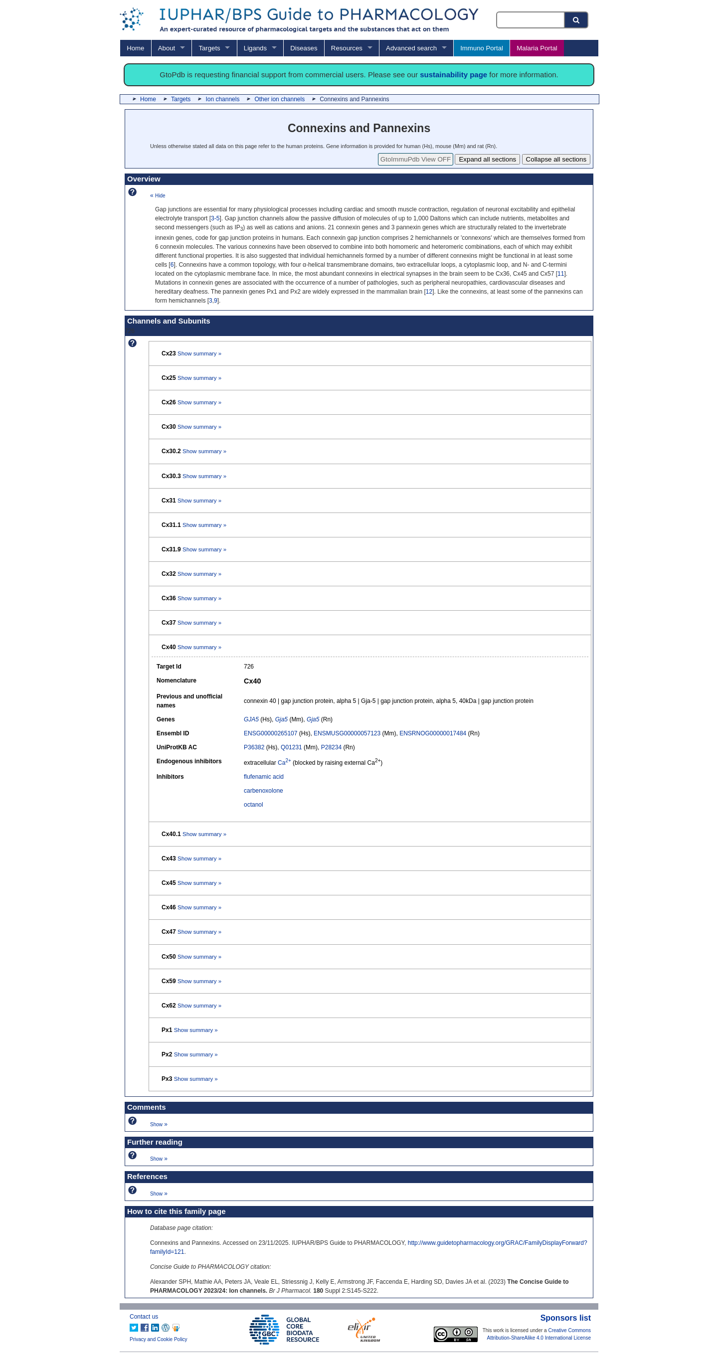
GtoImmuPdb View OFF (415, 159)
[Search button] (577, 19)
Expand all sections (487, 159)
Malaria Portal (537, 48)
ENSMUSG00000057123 (347, 733)
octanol (253, 804)
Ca (284, 762)
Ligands (255, 48)
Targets (209, 48)
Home (135, 48)
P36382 (254, 747)
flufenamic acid (264, 776)
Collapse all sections (556, 159)
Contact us (144, 1316)
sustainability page (453, 74)
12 (429, 291)
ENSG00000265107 (270, 733)
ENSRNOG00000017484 (432, 733)
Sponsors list (565, 1318)
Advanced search (411, 48)
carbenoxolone (263, 790)
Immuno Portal (481, 48)
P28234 (331, 747)
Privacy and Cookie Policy (158, 1339)
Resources (346, 48)
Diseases (303, 48)
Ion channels (222, 99)
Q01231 (291, 747)
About (166, 48)
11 (560, 273)
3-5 (215, 218)
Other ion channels (279, 99)
